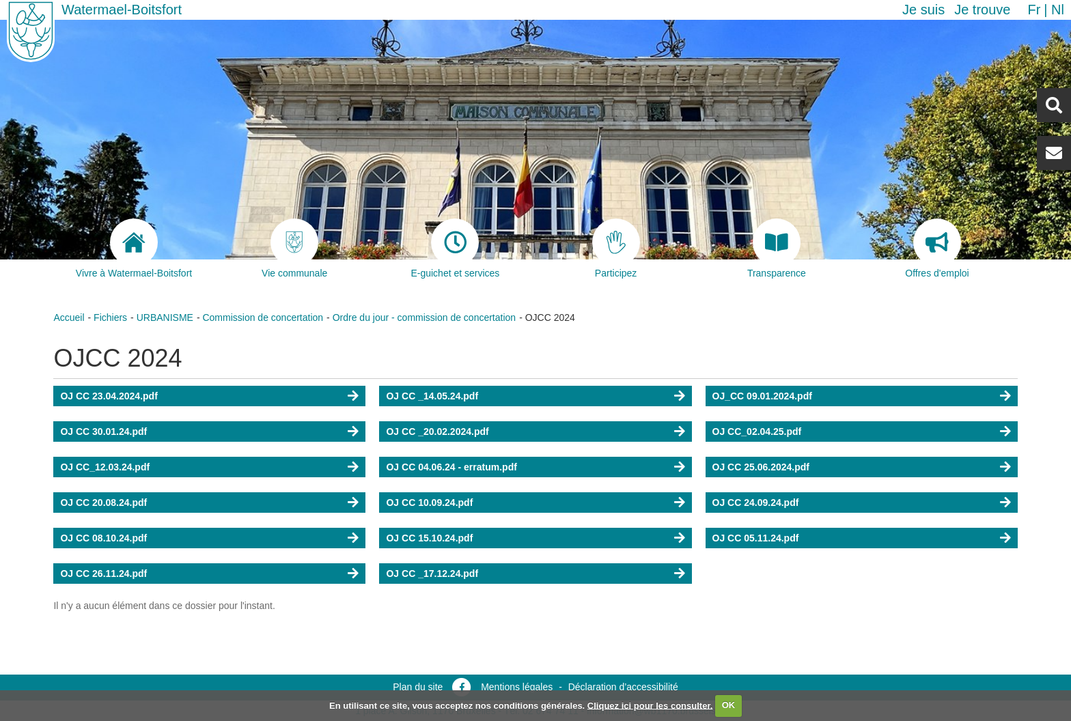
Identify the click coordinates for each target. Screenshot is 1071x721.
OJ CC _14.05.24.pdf (432, 396)
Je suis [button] (923, 9)
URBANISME (165, 317)
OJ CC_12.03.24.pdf (105, 467)
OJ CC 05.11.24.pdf (755, 538)
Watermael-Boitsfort (121, 9)
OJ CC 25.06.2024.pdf (760, 467)
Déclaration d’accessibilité (623, 686)
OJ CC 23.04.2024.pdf (108, 396)
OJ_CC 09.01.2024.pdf (762, 396)
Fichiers (110, 317)
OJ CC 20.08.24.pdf (103, 502)
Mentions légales (517, 686)
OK (729, 705)
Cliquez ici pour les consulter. (650, 705)
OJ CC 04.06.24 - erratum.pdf (451, 467)
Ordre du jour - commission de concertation (424, 317)
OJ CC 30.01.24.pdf (103, 431)
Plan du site (418, 686)
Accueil (68, 317)
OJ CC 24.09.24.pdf (755, 502)
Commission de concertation (262, 317)
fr (1033, 9)
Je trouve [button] (982, 9)
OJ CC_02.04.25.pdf (757, 431)
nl (1057, 9)
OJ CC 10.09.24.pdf (429, 502)
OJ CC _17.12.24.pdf (432, 573)
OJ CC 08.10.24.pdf (103, 538)
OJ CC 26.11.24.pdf (103, 573)
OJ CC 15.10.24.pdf (429, 538)
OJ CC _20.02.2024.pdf (437, 431)
